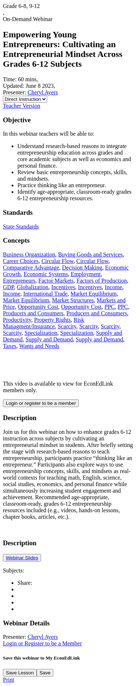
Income (113, 287)
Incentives (63, 287)
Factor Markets (56, 281)
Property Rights (52, 320)
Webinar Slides (22, 557)
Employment (86, 274)
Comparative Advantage (31, 267)
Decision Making (82, 267)
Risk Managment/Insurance (43, 323)
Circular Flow (57, 261)
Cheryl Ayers (43, 92)
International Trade (45, 294)
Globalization (32, 287)
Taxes (9, 346)
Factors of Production (102, 281)
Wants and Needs (39, 346)
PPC (109, 307)
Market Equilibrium (93, 294)
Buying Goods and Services (90, 254)
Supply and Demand (49, 339)
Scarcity (67, 326)
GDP (8, 287)
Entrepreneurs (19, 281)
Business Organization (29, 254)
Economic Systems (46, 274)
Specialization (40, 333)
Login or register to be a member (41, 403)
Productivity (17, 320)
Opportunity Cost (38, 307)
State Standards (21, 226)
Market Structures (73, 300)
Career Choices (20, 261)
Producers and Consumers (33, 313)
